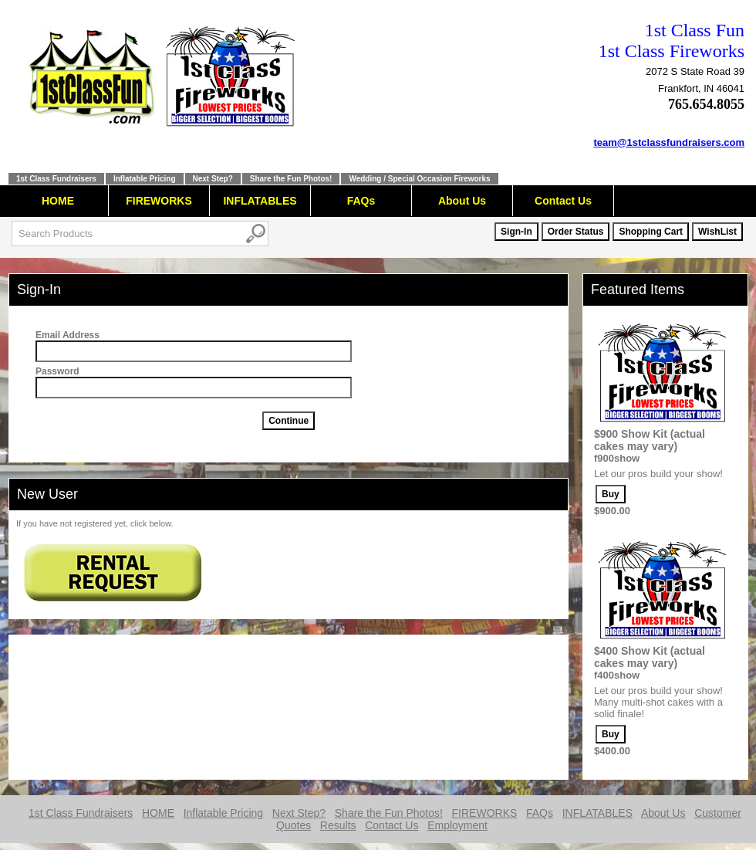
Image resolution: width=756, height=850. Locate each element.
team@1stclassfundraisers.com (669, 142)
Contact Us (563, 201)
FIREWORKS (159, 201)
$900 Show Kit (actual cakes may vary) (649, 440)
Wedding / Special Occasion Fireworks (419, 178)
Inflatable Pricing (144, 178)
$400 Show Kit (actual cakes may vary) (649, 657)
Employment (457, 825)
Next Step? (213, 178)
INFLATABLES (259, 201)
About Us (462, 201)
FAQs (361, 201)
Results (338, 825)
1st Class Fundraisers (56, 178)
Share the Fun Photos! (291, 178)
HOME (58, 201)
